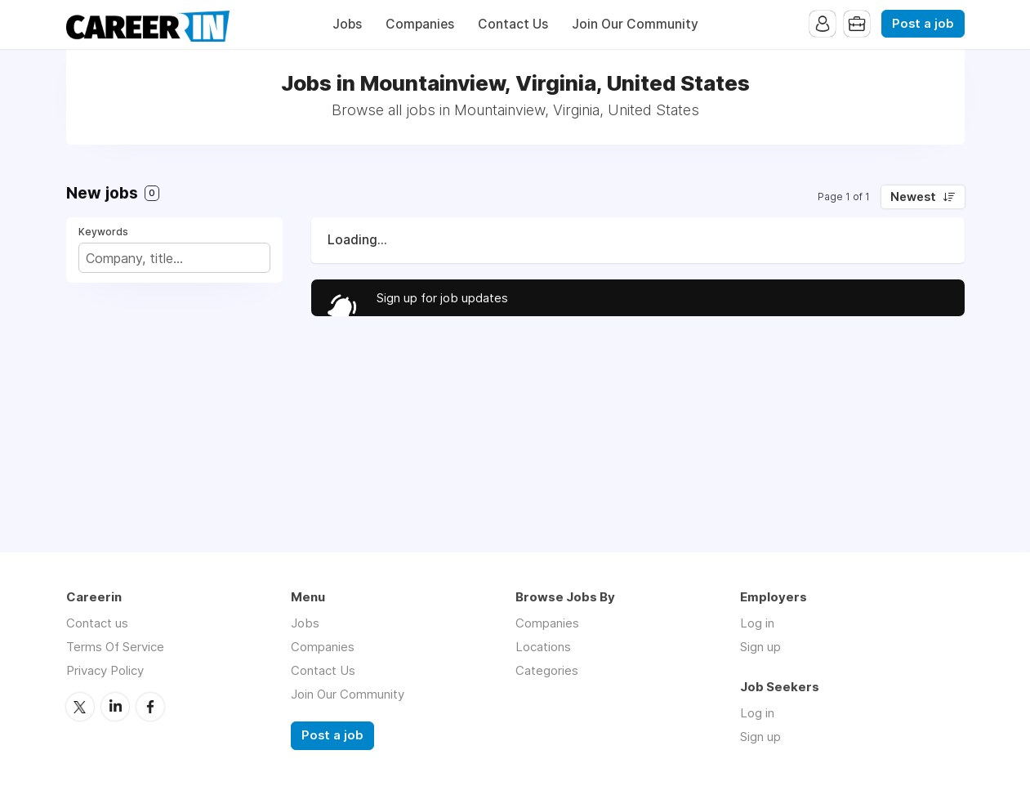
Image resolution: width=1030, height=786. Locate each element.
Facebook (150, 707)
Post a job (923, 23)
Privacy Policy (105, 670)
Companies (420, 24)
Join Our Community (635, 24)
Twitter (80, 707)
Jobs (347, 24)
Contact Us (513, 24)
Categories (546, 670)
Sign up (760, 646)
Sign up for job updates (442, 298)
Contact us (97, 623)
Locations (543, 646)
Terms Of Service (115, 646)
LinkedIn (115, 707)
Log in (757, 623)
